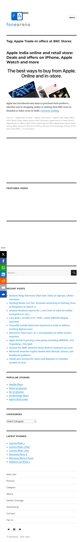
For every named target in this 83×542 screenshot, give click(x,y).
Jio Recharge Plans (19, 395)
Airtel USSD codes (18, 399)
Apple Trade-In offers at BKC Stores (21, 123)
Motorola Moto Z (18, 454)
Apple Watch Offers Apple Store (50, 123)
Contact (10, 513)
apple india (58, 118)
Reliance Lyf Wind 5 (19, 462)
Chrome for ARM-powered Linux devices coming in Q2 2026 (41, 347)
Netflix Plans (16, 384)
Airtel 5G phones (18, 388)
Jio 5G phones (16, 392)
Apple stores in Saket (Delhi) (62, 120)
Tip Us (9, 520)
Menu (72, 17)
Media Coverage (15, 500)
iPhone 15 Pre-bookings (53, 126)
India (43, 118)
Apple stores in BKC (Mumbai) (36, 120)
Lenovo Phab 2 (17, 443)
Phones (10, 481)
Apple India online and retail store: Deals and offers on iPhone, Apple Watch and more (39, 57)
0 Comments (28, 129)
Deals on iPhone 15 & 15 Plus (30, 126)
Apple (37, 118)
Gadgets (11, 487)
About (9, 494)
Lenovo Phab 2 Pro (19, 450)
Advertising (12, 507)
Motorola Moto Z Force (21, 458)
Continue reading (49, 110)
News (48, 118)
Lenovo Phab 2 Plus (19, 447)
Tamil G (9, 118)
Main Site (11, 474)
